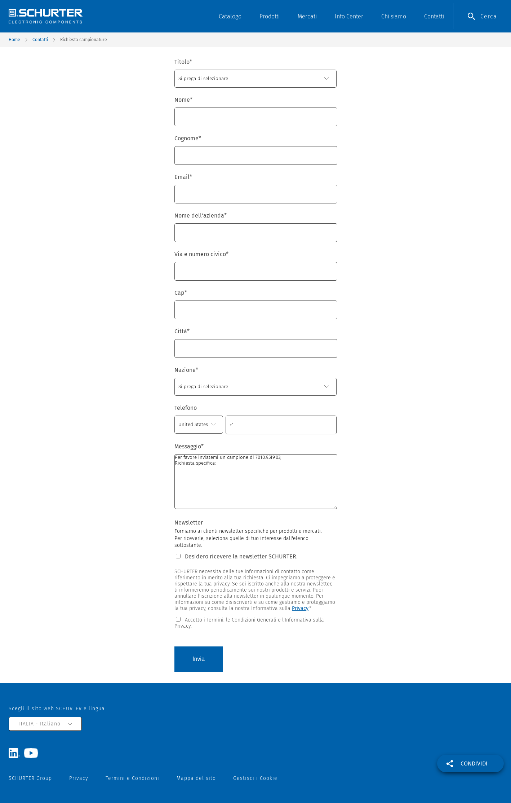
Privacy (300, 608)
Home (14, 39)
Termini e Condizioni (132, 778)
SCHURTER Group (30, 778)
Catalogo (230, 16)
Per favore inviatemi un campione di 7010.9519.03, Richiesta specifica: (255, 481)
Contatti (434, 16)
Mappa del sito (196, 778)
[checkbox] (255, 622)
